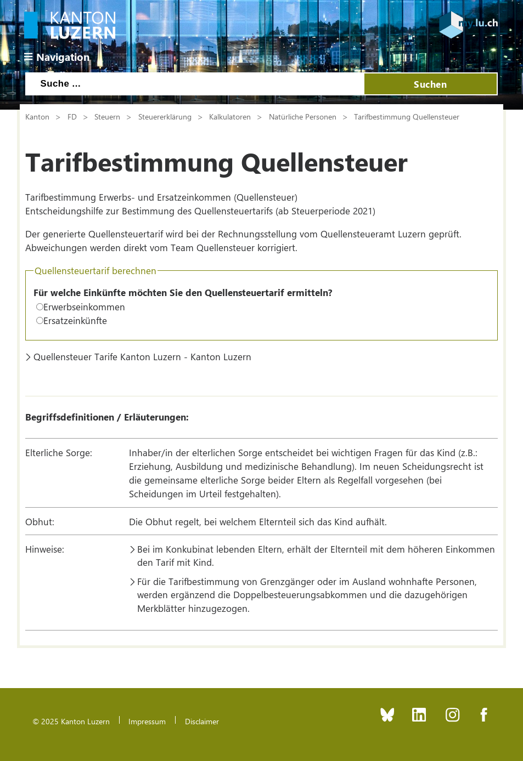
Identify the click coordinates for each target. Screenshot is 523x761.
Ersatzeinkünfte (75, 320)
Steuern (107, 116)
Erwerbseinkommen (84, 306)
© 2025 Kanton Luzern (71, 721)
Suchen (430, 84)
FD (72, 116)
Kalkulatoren (230, 116)
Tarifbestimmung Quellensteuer (406, 116)
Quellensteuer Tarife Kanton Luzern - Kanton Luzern (142, 356)
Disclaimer (202, 721)
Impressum (147, 721)
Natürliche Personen (302, 116)
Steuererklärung (165, 116)
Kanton (37, 116)
